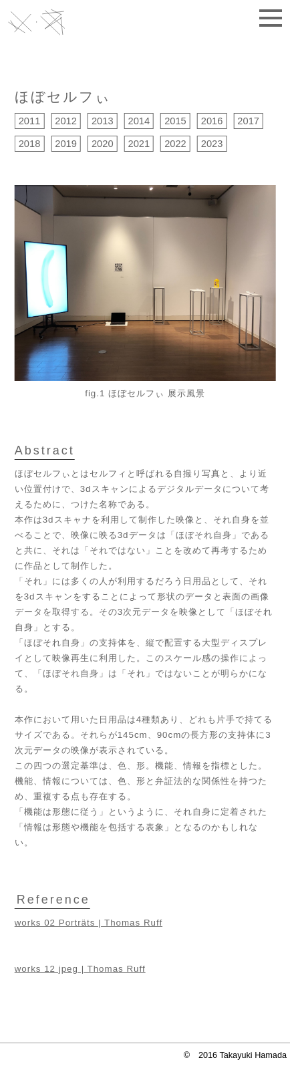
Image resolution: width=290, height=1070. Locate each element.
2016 (212, 121)
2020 (103, 143)
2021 (139, 143)
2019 (66, 143)
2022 (175, 143)
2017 (248, 121)
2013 (103, 121)
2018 (30, 143)
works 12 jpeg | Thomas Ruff (80, 969)
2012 (66, 121)
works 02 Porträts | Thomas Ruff (88, 923)
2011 (30, 121)
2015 (175, 121)
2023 (212, 143)
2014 (139, 121)
